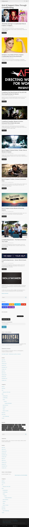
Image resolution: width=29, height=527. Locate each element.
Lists (2, 390)
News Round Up (5, 405)
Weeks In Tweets (5, 410)
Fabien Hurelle (5, 26)
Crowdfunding (9, 26)
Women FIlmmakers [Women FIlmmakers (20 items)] (16, 429)
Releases (4, 501)
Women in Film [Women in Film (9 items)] (22, 429)
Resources (3, 412)
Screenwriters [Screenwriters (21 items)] (4, 428)
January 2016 (4, 365)
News (12, 26)
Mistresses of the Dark (6, 392)
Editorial (3, 386)
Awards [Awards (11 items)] (16, 424)
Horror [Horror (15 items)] (20, 426)
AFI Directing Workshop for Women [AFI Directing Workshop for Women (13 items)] (8, 424)
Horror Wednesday (6, 416)
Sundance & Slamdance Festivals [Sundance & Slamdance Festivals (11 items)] (17, 428)
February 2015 (4, 374)
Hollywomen (5, 1)
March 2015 (4, 372)
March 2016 (4, 361)
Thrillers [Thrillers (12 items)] (3, 429)
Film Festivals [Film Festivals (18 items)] (16, 426)
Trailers (3, 418)
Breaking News (5, 395)
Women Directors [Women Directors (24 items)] (9, 429)
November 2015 (4, 367)
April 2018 (3, 359)
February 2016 (4, 363)
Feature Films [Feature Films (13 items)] (10, 426)
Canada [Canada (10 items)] (20, 424)
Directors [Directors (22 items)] (23, 424)
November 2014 (4, 378)
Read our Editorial (5, 293)
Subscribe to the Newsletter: (7, 322)
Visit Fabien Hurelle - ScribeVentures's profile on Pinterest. (11, 354)
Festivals (5, 401)
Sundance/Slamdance (8, 403)
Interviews (3, 388)
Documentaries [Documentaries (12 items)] (4, 426)
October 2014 (4, 380)
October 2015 (4, 369)
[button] (26, 1)
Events (4, 399)
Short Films (3, 414)
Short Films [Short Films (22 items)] (9, 428)
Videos (4, 408)
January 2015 (4, 376)
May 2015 (3, 458)
